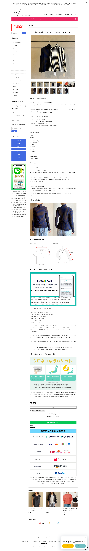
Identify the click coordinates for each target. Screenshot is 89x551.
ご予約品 (15, 95)
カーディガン (16, 63)
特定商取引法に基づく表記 (18, 115)
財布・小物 (15, 89)
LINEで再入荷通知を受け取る (53, 422)
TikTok (19, 154)
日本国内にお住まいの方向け (53, 416)
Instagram (19, 140)
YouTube (19, 151)
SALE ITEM (15, 92)
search (24, 33)
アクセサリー (16, 86)
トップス (15, 51)
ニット (14, 60)
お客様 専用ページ (17, 42)
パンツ (14, 69)
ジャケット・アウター (17, 48)
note (19, 157)
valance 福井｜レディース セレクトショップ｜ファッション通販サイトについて (19, 106)
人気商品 (15, 45)
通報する (31, 425)
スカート (15, 66)
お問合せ (14, 110)
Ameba (19, 160)
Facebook (19, 149)
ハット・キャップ (17, 80)
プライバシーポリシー (17, 113)
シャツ (14, 57)
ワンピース (15, 54)
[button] (59, 14)
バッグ (14, 74)
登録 (14, 131)
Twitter (19, 143)
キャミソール (16, 72)
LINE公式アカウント (19, 146)
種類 (30, 410)
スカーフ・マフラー (17, 83)
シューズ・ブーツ (17, 77)
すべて (32, 523)
